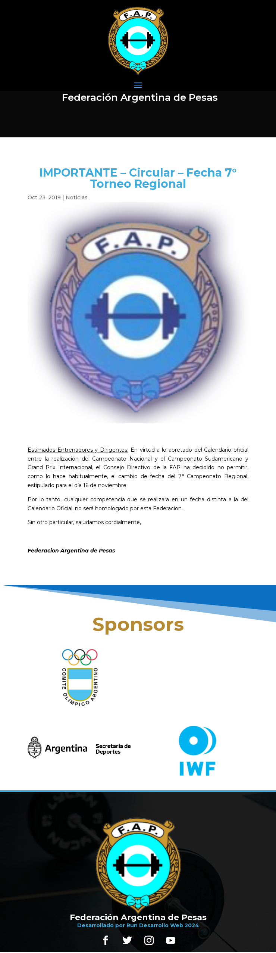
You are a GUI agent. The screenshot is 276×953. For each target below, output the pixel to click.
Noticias (77, 197)
